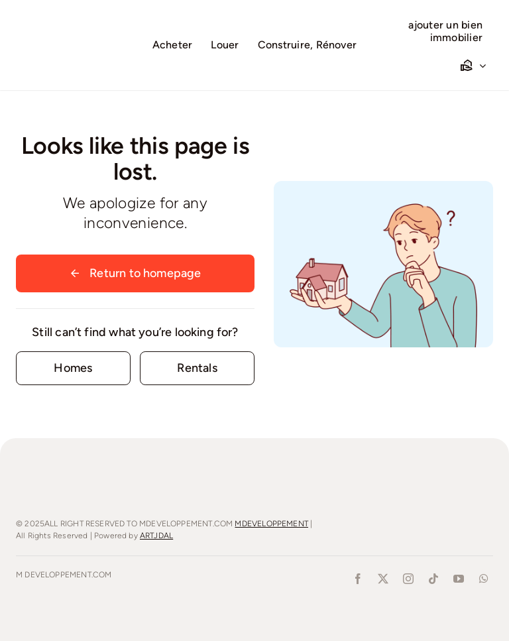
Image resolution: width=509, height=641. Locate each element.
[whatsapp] (484, 578)
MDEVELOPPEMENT (271, 523)
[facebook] (358, 578)
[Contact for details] (73, 368)
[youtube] (458, 578)
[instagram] (408, 578)
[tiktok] (433, 578)
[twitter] (383, 578)
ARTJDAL (156, 535)
